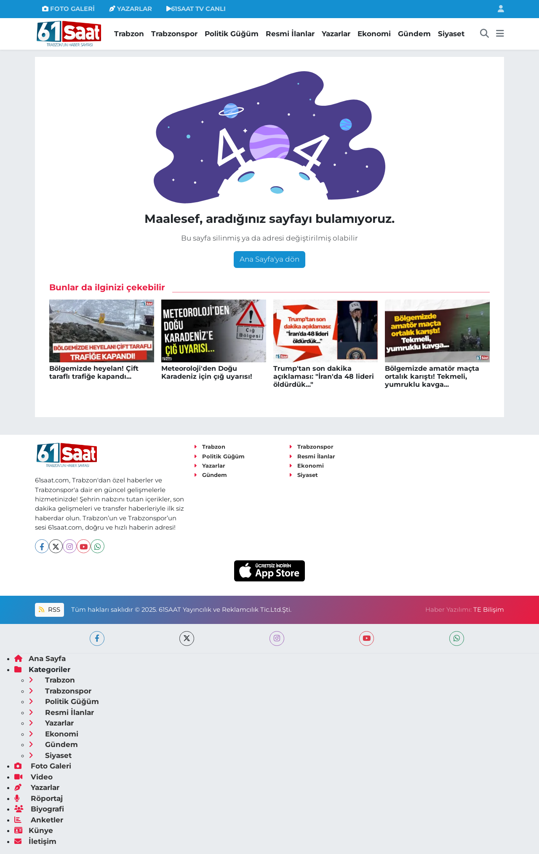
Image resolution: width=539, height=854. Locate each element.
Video (33, 777)
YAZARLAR (130, 9)
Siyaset (451, 33)
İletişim (35, 841)
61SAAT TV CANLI (196, 9)
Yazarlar (336, 33)
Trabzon (129, 33)
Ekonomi (374, 33)
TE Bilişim (488, 609)
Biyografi (39, 809)
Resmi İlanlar (290, 33)
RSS (49, 609)
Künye (33, 830)
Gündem (414, 33)
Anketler (38, 820)
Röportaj (38, 798)
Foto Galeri (42, 766)
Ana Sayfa (40, 658)
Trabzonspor (174, 33)
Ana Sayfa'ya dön (269, 259)
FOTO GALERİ (68, 9)
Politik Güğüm (232, 33)
